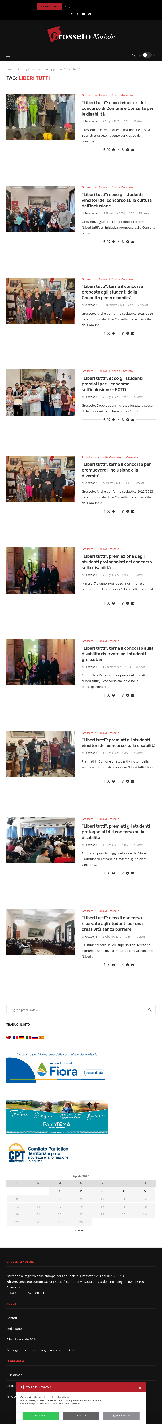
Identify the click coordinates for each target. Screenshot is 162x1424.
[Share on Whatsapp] (123, 150)
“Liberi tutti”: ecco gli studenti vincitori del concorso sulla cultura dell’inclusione (117, 200)
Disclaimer (14, 1375)
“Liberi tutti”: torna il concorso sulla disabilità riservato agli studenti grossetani (118, 654)
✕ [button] (140, 1388)
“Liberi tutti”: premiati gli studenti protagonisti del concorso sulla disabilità (116, 832)
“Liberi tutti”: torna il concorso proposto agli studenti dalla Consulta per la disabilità (112, 292)
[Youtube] (83, 14)
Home (10, 69)
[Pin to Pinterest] (113, 150)
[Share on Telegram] (127, 150)
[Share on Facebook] (104, 150)
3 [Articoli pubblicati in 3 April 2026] (102, 1191)
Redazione (91, 121)
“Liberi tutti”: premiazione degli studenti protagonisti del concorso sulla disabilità (117, 562)
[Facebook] (71, 14)
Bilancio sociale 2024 (21, 1339)
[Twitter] (77, 14)
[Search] (134, 55)
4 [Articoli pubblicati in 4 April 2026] (124, 1191)
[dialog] (81, 1403)
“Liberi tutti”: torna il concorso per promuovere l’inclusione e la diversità (116, 470)
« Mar (79, 1230)
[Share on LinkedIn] (118, 150)
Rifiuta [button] (81, 1415)
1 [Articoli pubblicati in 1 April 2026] (60, 1191)
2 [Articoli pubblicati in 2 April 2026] (81, 1191)
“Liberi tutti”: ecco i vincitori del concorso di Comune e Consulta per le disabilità (117, 108)
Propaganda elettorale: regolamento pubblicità (40, 1350)
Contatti (12, 1318)
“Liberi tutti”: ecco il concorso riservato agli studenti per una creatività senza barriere (112, 923)
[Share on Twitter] (108, 150)
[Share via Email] (132, 150)
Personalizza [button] (121, 1415)
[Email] (89, 14)
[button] (66, 6)
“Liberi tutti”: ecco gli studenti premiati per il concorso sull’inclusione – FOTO (112, 384)
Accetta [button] (40, 1415)
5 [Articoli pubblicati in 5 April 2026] (145, 1191)
